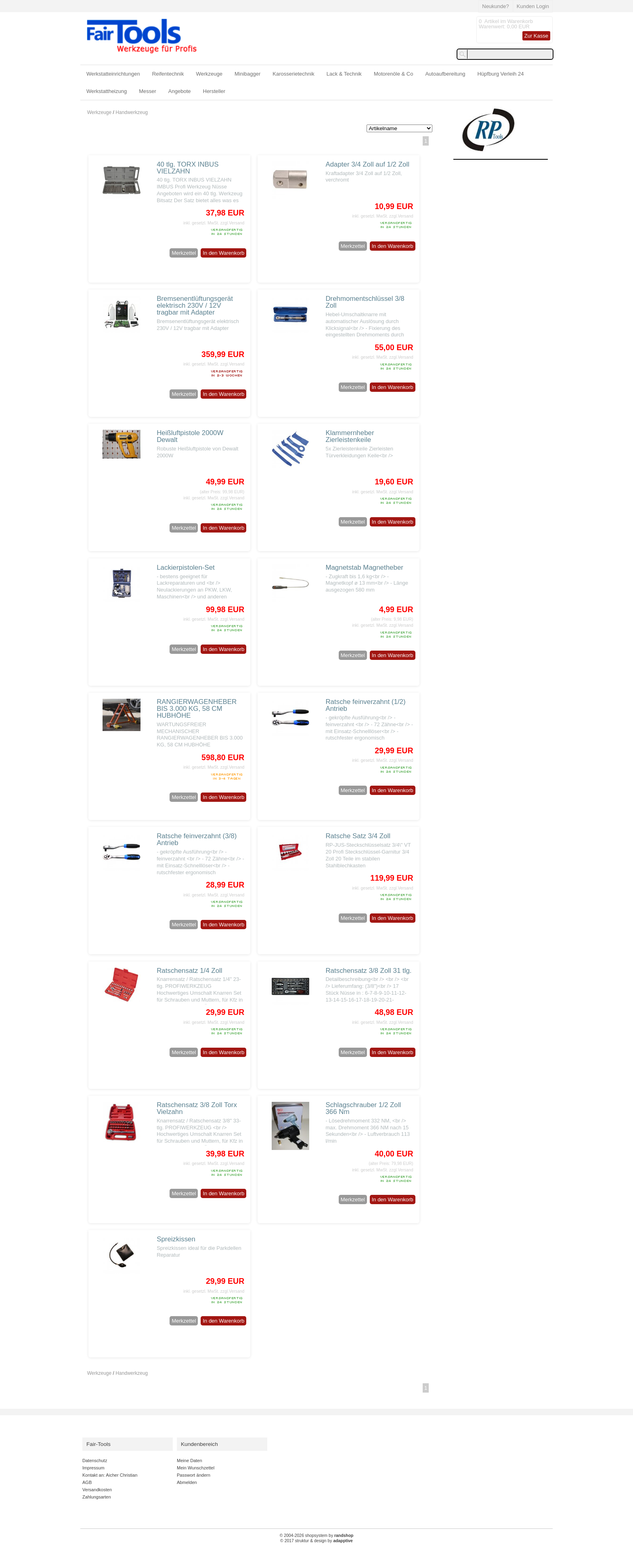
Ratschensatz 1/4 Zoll (189, 970)
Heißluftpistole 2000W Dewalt (190, 436)
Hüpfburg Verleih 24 (500, 74)
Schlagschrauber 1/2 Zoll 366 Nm (363, 1108)
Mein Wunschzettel (195, 1467)
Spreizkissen (176, 1239)
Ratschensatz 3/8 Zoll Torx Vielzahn (197, 1108)
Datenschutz (94, 1460)
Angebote (179, 91)
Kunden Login (533, 6)
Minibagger (247, 74)
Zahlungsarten (96, 1496)
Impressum (93, 1467)
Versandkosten (97, 1489)
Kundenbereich (199, 1444)
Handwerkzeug (131, 112)
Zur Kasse (536, 36)
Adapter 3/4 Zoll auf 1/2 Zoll (367, 164)
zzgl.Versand (232, 223)
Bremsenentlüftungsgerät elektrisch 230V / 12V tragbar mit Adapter (195, 305)
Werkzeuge (209, 74)
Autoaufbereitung (445, 74)
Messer (147, 91)
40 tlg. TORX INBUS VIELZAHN (187, 168)
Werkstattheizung (106, 91)
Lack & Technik (344, 74)
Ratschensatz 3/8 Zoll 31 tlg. (368, 970)
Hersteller (214, 91)
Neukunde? (495, 6)
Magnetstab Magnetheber (364, 567)
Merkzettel (184, 253)
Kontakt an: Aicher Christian (109, 1475)
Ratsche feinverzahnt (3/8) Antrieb (197, 839)
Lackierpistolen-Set (186, 567)
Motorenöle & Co (393, 74)
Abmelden (187, 1482)
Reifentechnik (168, 74)
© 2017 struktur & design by (316, 1541)
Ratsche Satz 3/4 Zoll (357, 836)
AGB (87, 1482)
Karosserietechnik (293, 74)
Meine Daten (189, 1460)
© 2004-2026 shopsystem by (317, 1535)
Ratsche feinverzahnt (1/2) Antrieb (365, 705)
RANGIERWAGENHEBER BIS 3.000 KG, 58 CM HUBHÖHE (197, 708)
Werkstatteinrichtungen (113, 74)
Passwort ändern (193, 1475)
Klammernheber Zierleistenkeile (349, 436)
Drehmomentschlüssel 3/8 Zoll (364, 302)
